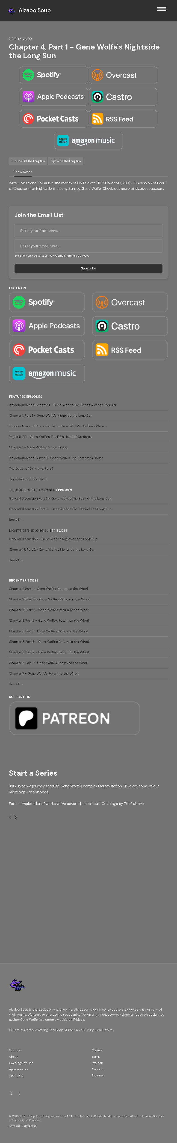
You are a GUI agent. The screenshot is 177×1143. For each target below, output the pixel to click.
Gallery (97, 1050)
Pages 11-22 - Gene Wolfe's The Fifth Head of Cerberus (50, 437)
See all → (16, 519)
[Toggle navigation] (162, 11)
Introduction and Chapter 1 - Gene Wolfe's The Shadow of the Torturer (62, 405)
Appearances (18, 1069)
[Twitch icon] (11, 1093)
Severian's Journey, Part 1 (28, 479)
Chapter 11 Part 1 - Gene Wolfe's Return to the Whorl (48, 589)
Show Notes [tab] (23, 172)
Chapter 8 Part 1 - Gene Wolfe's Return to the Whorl (48, 663)
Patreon (97, 1063)
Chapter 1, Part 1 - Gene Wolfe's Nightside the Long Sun (50, 415)
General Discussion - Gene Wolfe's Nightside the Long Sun (53, 539)
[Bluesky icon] (19, 1093)
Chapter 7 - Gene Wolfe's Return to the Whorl (44, 673)
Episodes (15, 1050)
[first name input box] (88, 230)
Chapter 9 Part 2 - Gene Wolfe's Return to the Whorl (49, 620)
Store (96, 1057)
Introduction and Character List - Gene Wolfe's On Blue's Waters (58, 426)
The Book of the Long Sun (32, 490)
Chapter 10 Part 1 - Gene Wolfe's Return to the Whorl (49, 610)
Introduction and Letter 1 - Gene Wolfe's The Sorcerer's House (56, 458)
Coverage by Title (21, 1063)
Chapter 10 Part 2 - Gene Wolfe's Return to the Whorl (49, 599)
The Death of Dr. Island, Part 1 (31, 468)
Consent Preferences (23, 1126)
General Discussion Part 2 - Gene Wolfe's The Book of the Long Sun (60, 509)
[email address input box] (88, 246)
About (13, 1057)
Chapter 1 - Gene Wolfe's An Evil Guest (38, 447)
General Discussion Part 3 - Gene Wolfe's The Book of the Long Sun (60, 498)
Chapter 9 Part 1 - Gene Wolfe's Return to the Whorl (48, 631)
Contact (97, 1069)
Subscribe (88, 268)
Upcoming (16, 1075)
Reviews (98, 1075)
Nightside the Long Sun (30, 531)
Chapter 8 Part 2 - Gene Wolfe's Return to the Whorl (49, 652)
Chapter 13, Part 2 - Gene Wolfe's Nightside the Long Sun (52, 549)
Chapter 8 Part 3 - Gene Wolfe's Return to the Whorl (49, 642)
